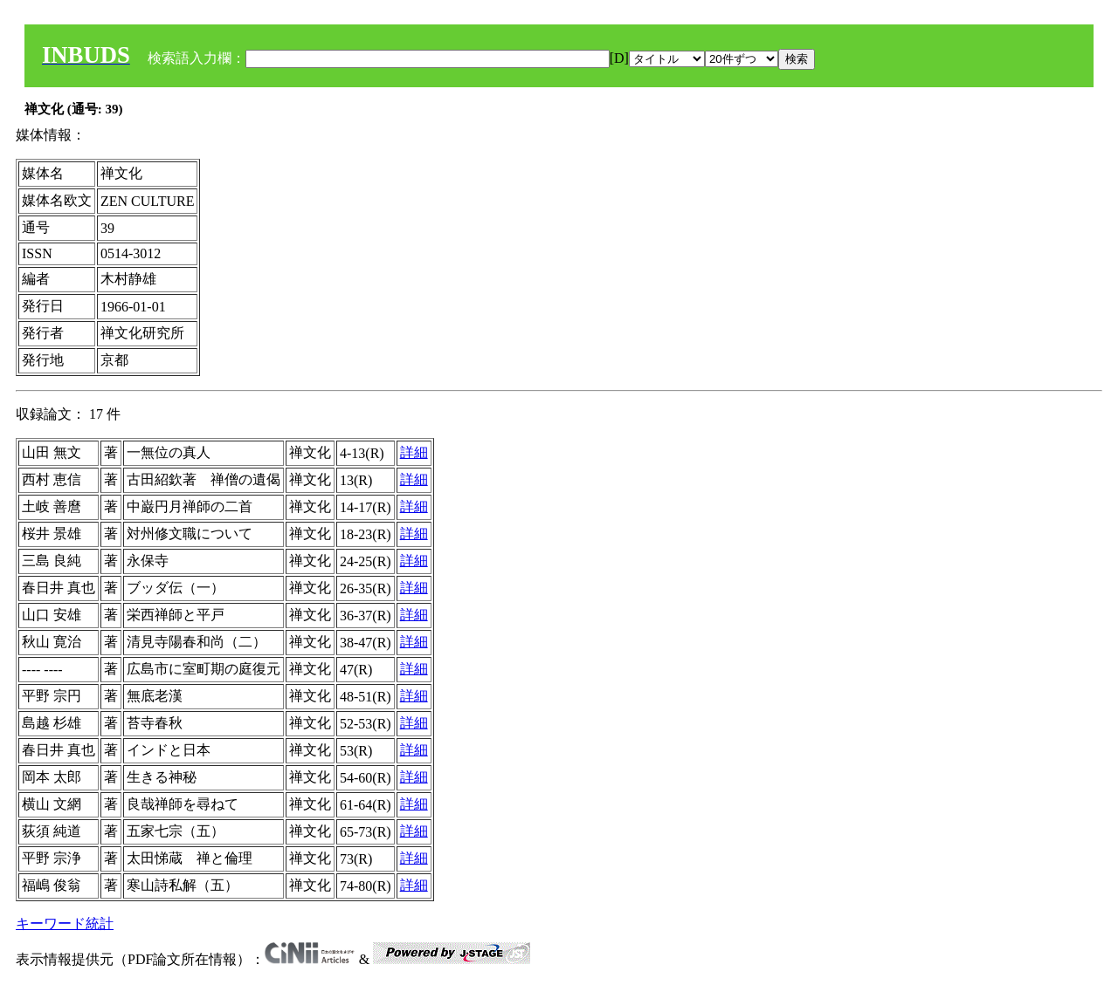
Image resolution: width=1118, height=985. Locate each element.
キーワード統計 (65, 923)
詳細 (414, 452)
